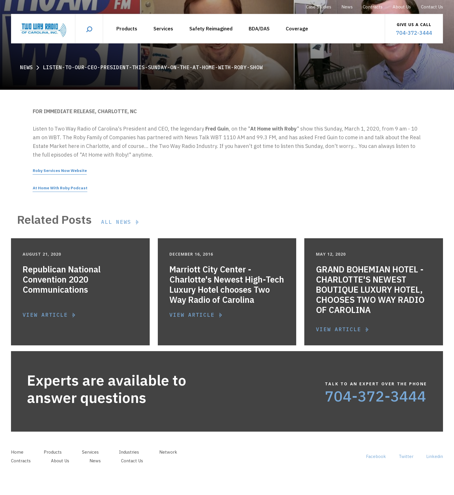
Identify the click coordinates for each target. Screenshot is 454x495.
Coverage (297, 28)
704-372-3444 (375, 402)
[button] (259, 28)
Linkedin (434, 462)
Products (126, 28)
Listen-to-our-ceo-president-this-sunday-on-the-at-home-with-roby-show (153, 67)
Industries (129, 458)
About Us (402, 7)
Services (163, 28)
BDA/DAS (259, 28)
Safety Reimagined (211, 28)
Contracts (372, 7)
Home (17, 458)
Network (168, 458)
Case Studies (318, 7)
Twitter (406, 462)
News (347, 7)
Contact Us (432, 7)
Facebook (376, 462)
